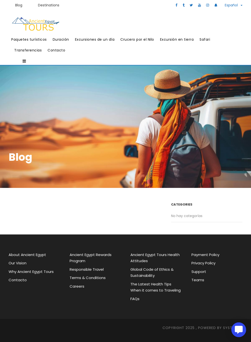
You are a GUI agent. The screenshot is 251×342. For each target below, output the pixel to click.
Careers (77, 286)
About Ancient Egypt (27, 254)
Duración (61, 39)
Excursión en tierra (177, 39)
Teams (197, 279)
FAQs (134, 298)
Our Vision (17, 263)
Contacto (56, 50)
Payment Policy (205, 254)
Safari (205, 39)
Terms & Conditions (88, 277)
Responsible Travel (87, 269)
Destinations (48, 5)
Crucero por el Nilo (137, 39)
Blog (18, 5)
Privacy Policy (203, 263)
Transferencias (28, 50)
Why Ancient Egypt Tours (31, 271)
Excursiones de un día (95, 39)
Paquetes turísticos (29, 39)
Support (198, 271)
